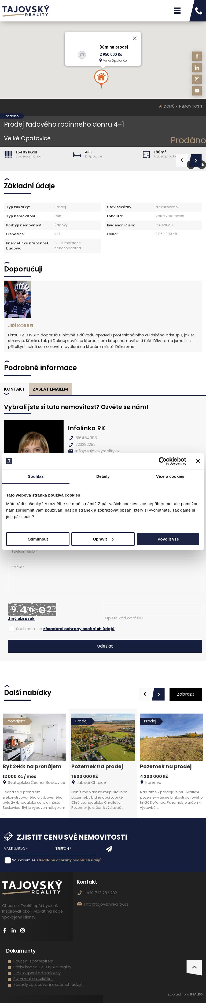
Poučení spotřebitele (33, 961)
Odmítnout (38, 539)
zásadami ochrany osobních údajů (79, 628)
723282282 (85, 444)
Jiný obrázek (21, 618)
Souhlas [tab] (36, 476)
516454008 (86, 437)
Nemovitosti (190, 106)
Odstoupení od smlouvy (37, 973)
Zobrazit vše (185, 696)
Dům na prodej (114, 47)
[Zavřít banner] (198, 461)
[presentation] (145, 694)
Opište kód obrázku (124, 618)
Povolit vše (168, 539)
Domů (169, 106)
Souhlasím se (29, 628)
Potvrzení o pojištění (33, 978)
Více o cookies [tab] (170, 476)
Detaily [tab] (103, 476)
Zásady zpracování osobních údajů (48, 984)
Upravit (103, 539)
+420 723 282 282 (100, 893)
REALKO (196, 994)
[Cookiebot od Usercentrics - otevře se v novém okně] (162, 461)
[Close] (134, 38)
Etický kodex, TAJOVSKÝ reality (42, 967)
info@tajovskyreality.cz (97, 451)
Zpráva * (105, 577)
